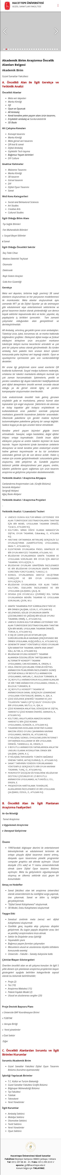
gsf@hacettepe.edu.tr (35, 1165)
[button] (56, 31)
